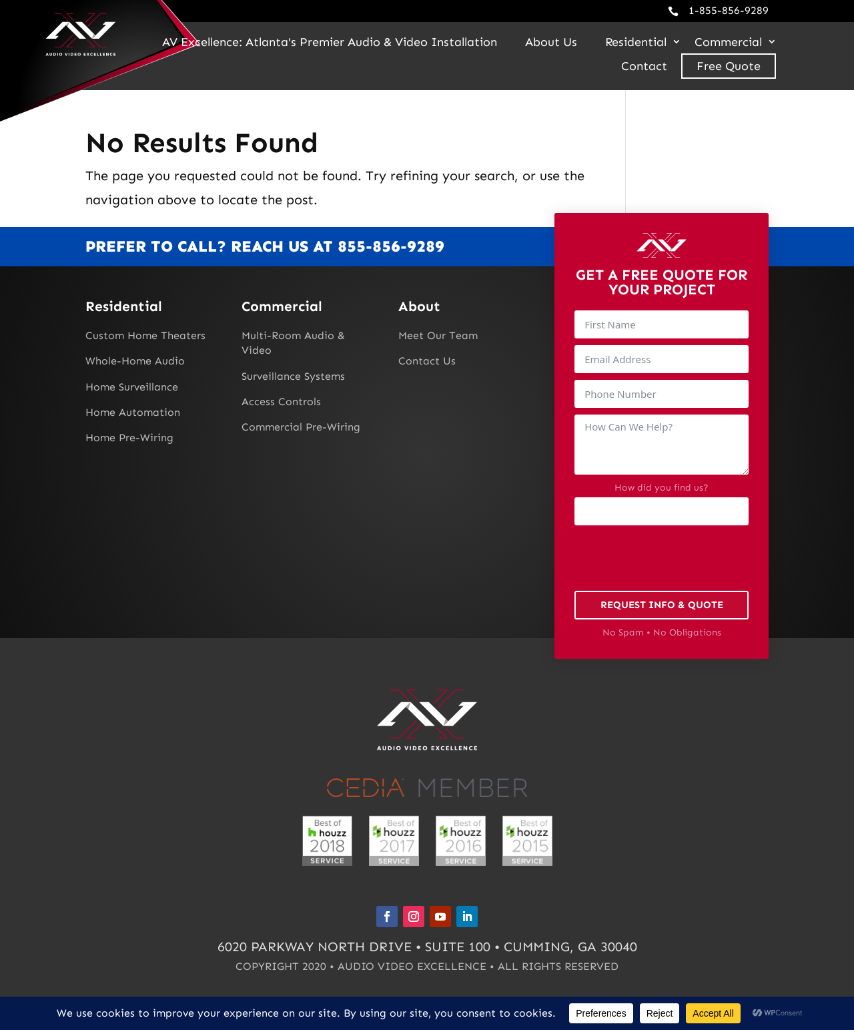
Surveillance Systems (293, 376)
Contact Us (427, 360)
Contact (644, 66)
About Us (551, 42)
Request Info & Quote (661, 605)
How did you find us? (661, 487)
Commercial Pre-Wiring (301, 427)
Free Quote (729, 66)
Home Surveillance (131, 386)
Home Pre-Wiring (129, 437)
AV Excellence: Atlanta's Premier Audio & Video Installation (329, 42)
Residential (636, 42)
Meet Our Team (438, 335)
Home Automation (132, 412)
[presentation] (675, 558)
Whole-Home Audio (135, 360)
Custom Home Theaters (145, 335)
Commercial (728, 42)
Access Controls (281, 401)
